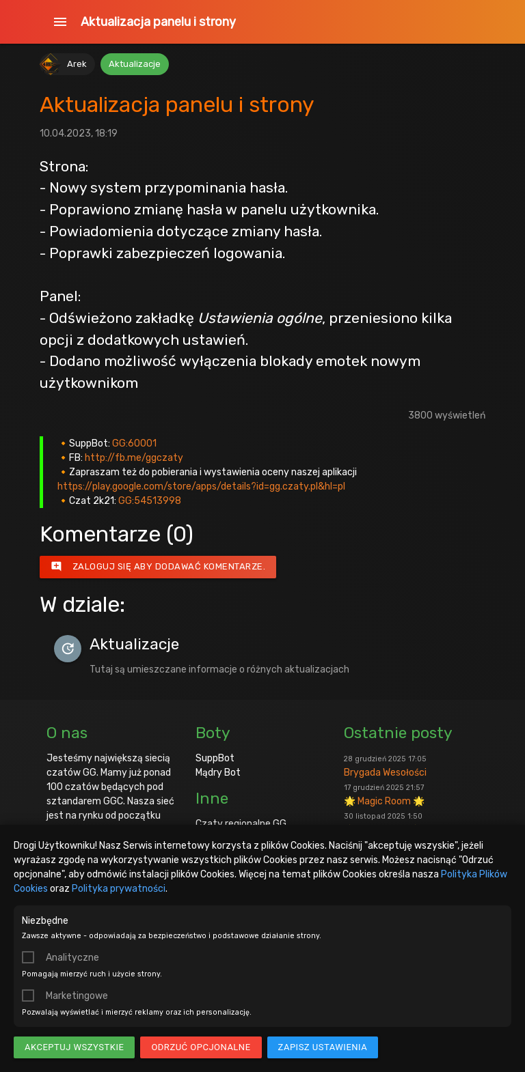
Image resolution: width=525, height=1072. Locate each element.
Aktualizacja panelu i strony (158, 21)
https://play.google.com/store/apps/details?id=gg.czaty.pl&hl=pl (201, 486)
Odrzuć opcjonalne (200, 1047)
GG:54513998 (149, 501)
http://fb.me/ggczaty (134, 458)
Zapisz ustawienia (323, 1047)
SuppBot (215, 758)
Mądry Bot (218, 772)
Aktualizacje (135, 64)
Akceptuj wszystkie (74, 1047)
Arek (77, 64)
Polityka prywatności (118, 888)
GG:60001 (134, 443)
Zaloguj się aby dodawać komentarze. (158, 567)
